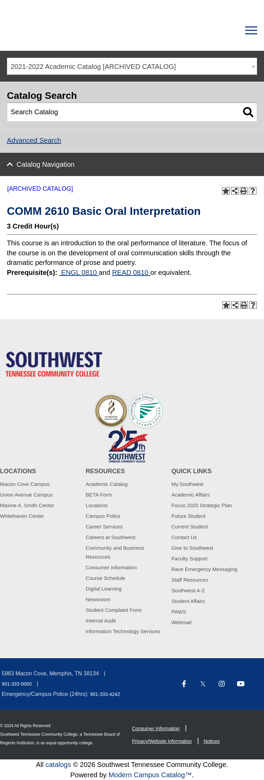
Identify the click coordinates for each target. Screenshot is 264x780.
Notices (212, 741)
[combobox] (132, 66)
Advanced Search (34, 140)
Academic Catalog (107, 484)
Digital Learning (103, 589)
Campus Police (103, 516)
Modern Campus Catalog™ (150, 775)
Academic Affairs (191, 495)
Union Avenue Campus (26, 495)
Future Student (189, 516)
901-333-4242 (105, 694)
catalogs (58, 764)
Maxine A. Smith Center (27, 505)
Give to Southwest (192, 548)
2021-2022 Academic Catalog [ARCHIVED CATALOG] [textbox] (93, 66)
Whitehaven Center (22, 516)
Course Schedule (105, 578)
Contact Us (184, 537)
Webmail (181, 622)
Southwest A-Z (188, 590)
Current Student (190, 526)
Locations (97, 505)
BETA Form (99, 495)
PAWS (179, 612)
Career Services (104, 526)
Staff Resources (190, 580)
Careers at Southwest (110, 537)
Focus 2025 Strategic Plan (202, 505)
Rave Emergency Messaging (205, 569)
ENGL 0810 (79, 272)
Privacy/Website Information (162, 741)
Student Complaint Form (114, 610)
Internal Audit (101, 621)
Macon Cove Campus (25, 484)
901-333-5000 (17, 684)
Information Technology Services (123, 631)
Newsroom (98, 599)
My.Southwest (188, 484)
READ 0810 (131, 272)
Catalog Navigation (45, 164)
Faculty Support (190, 558)
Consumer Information (111, 567)
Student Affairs (188, 601)
